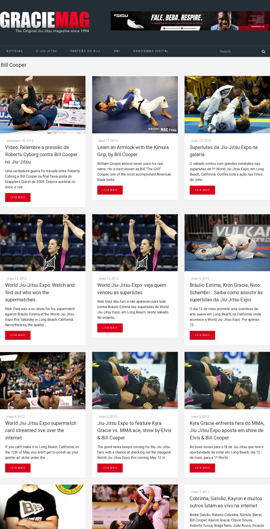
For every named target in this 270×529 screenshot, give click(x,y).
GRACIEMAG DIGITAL (151, 51)
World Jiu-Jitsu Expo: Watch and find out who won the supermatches (40, 292)
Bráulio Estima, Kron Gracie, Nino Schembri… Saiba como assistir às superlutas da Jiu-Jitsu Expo (226, 292)
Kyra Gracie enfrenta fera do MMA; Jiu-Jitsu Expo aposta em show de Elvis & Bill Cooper (227, 430)
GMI (117, 51)
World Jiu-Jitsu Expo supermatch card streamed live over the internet (40, 430)
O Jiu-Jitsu (46, 51)
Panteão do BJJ (85, 51)
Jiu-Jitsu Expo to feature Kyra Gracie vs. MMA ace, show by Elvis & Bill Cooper (134, 430)
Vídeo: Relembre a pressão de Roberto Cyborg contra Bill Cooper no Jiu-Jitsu (41, 155)
